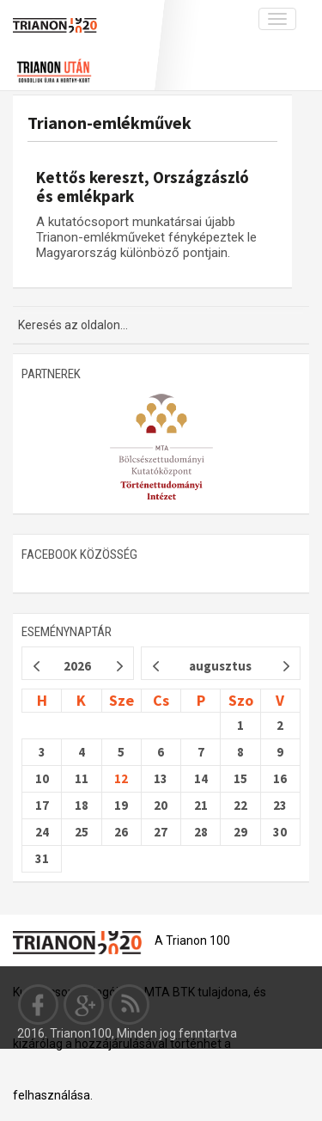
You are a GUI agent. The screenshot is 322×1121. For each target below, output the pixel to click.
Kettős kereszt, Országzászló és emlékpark (142, 186)
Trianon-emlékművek (109, 122)
